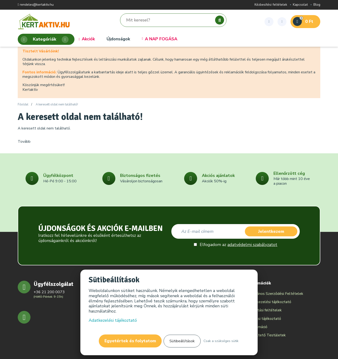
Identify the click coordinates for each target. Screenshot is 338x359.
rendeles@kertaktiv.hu (36, 5)
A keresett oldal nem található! (57, 105)
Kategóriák (45, 39)
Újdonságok (118, 39)
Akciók (87, 39)
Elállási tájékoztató (264, 318)
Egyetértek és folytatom (130, 341)
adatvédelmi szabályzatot (252, 244)
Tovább (24, 141)
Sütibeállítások (182, 341)
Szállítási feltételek (265, 310)
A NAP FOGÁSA (159, 39)
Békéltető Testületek (267, 335)
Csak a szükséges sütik (221, 341)
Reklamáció (257, 327)
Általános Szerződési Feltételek (275, 293)
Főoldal (23, 105)
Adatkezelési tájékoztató (269, 302)
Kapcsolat (300, 5)
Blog (316, 5)
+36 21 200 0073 (49, 292)
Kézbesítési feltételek (271, 5)
